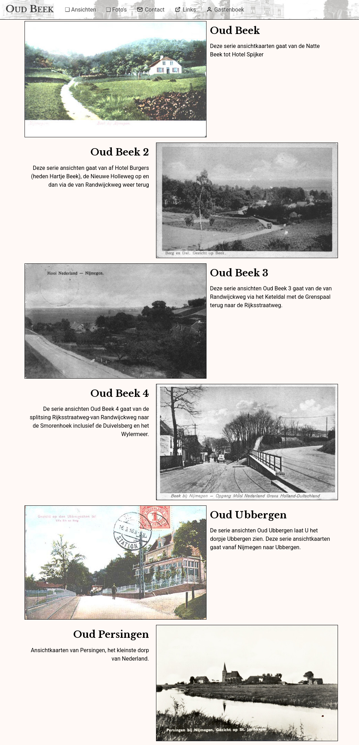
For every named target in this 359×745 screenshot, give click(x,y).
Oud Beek (235, 30)
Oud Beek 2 (119, 152)
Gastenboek (225, 9)
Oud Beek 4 (119, 393)
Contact (150, 9)
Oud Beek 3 (239, 273)
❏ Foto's (116, 9)
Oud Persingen (111, 634)
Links (185, 9)
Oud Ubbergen (248, 515)
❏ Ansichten (80, 9)
